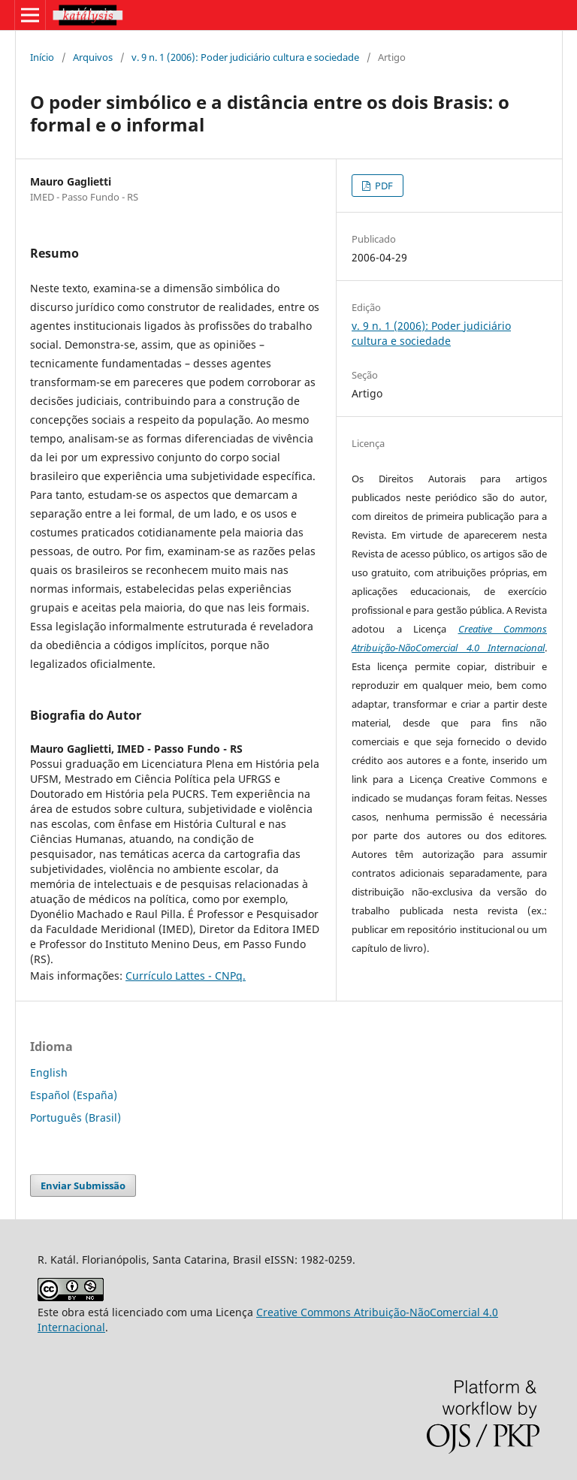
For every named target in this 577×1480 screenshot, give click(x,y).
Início (42, 57)
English (49, 1072)
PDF (383, 185)
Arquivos (93, 57)
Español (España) (73, 1095)
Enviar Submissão (83, 1185)
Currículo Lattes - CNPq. (185, 975)
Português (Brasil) (75, 1117)
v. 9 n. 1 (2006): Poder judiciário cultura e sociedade (245, 57)
